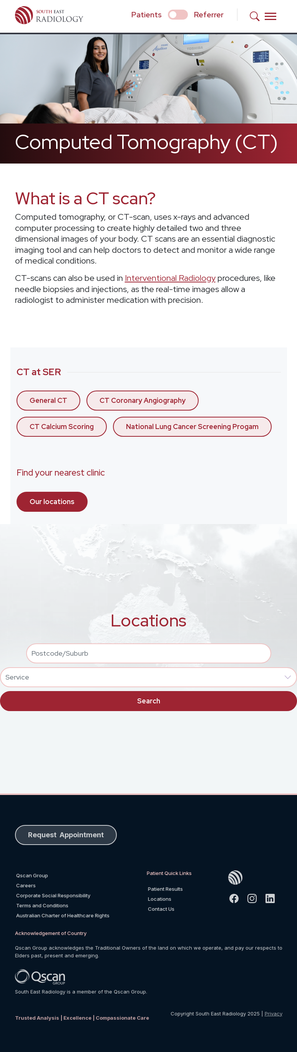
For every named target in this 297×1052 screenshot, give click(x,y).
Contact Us (161, 909)
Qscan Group (32, 875)
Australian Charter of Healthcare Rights (63, 915)
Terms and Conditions (42, 905)
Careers (26, 885)
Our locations (52, 501)
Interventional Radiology (170, 278)
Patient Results (165, 889)
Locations (159, 899)
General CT (48, 400)
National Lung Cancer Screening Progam (192, 426)
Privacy (273, 1013)
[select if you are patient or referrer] (178, 15)
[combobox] (148, 653)
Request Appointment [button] (66, 835)
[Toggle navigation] (270, 16)
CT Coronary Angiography (143, 400)
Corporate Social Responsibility (53, 895)
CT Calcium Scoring (62, 426)
